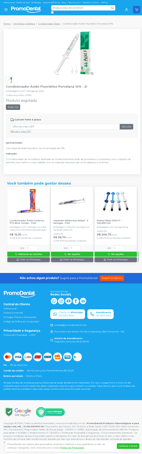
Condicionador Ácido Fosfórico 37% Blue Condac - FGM (27, 221)
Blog (64, 2)
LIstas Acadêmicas (51, 2)
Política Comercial (13, 313)
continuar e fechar (128, 446)
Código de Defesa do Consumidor (21, 321)
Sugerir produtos (112, 278)
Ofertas (104, 2)
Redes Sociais (23, 2)
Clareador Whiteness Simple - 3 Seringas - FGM (70, 221)
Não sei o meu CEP (21, 131)
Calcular (126, 126)
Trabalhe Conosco (90, 2)
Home (7, 23)
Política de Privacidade (72, 448)
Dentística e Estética (24, 23)
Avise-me (13, 107)
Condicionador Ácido (49, 23)
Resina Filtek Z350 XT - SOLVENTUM (109, 221)
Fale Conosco (74, 2)
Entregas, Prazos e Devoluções (20, 317)
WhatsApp (36, 2)
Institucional (9, 2)
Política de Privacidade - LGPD (20, 335)
